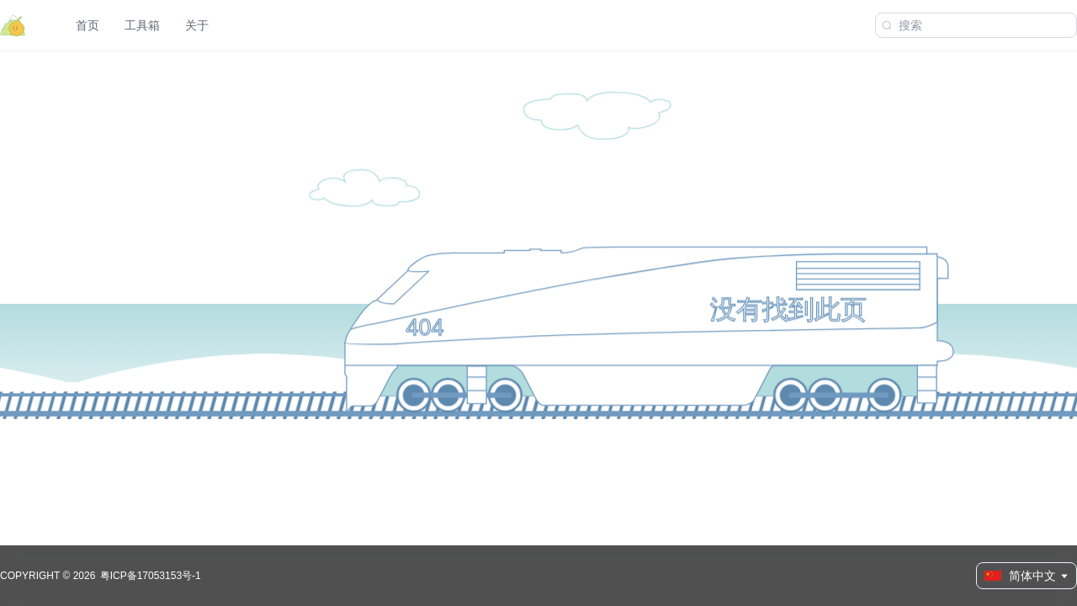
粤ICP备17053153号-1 (150, 576)
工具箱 (142, 25)
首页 (87, 25)
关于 (197, 25)
